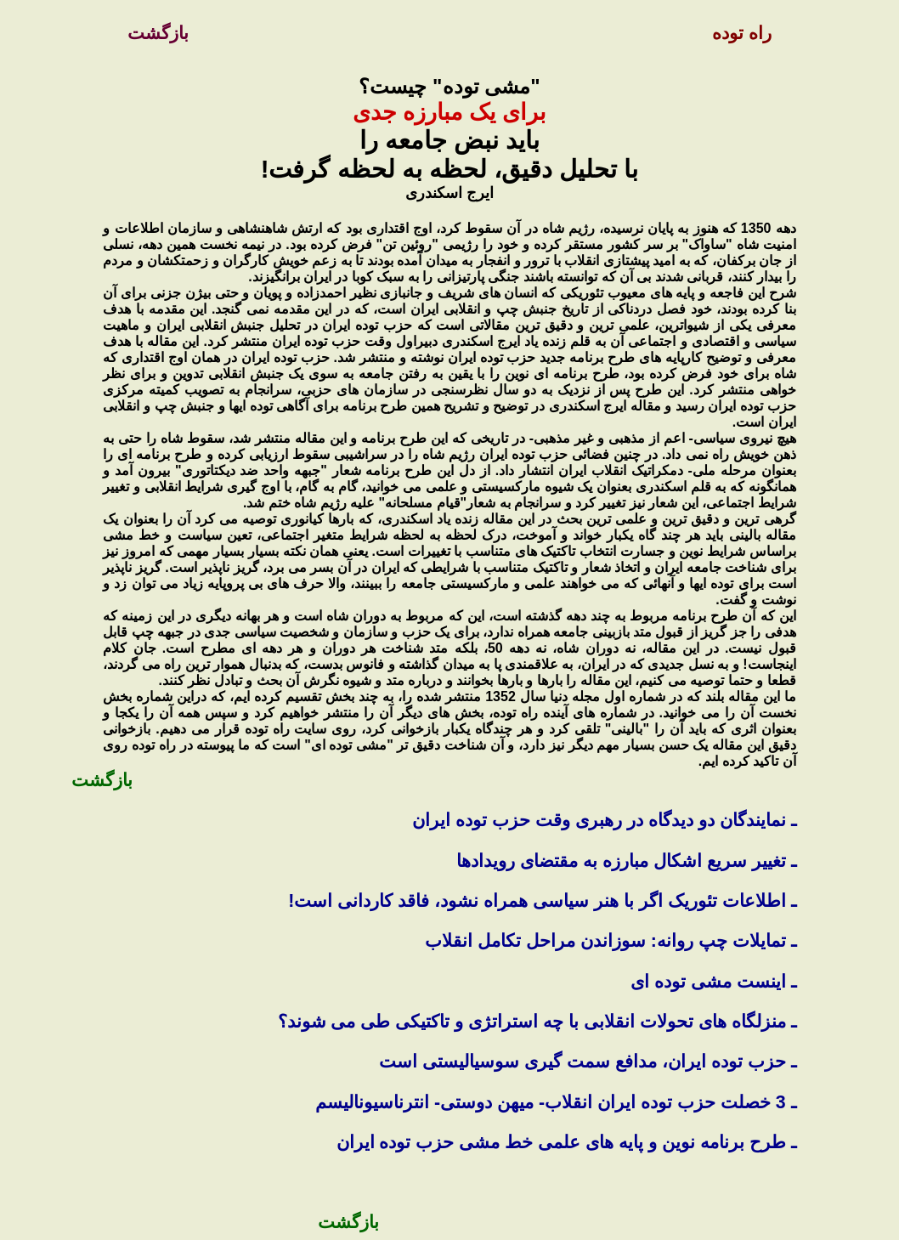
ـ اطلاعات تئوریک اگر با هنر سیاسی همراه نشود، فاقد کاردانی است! (539, 901)
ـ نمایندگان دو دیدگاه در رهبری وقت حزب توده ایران (601, 820)
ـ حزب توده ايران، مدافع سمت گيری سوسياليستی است (587, 1061)
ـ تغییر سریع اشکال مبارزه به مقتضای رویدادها (625, 861)
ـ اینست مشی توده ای (713, 981)
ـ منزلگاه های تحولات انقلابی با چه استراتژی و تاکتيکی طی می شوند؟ (537, 1021)
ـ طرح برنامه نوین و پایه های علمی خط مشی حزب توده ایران (566, 1142)
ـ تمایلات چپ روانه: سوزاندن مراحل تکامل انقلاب (610, 941)
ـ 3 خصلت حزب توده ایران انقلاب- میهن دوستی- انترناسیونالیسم (555, 1102)
